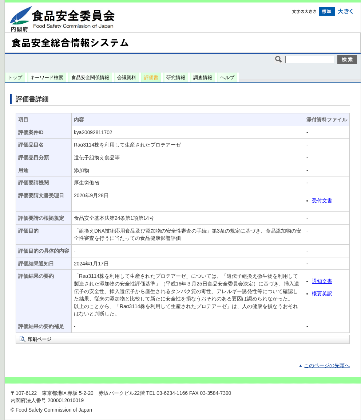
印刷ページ (39, 339)
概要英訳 (322, 293)
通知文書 (322, 281)
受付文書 (322, 200)
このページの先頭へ (327, 365)
